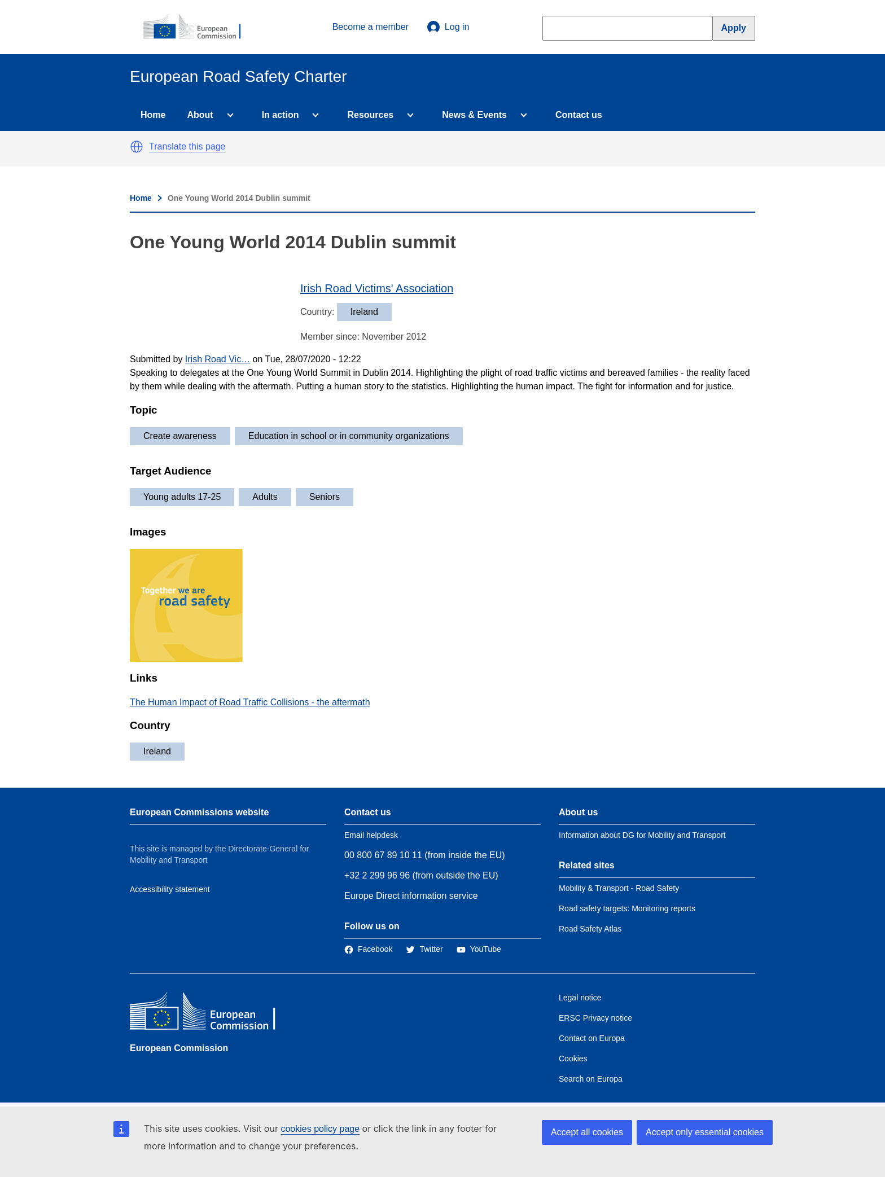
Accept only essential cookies (705, 1132)
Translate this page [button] (187, 146)
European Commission (179, 1048)
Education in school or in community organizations (348, 436)
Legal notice (580, 997)
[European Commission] (198, 27)
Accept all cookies (587, 1132)
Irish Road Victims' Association (376, 288)
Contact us (578, 115)
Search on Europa (591, 1078)
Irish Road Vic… (217, 359)
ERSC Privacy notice (595, 1017)
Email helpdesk (371, 835)
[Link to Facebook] (368, 949)
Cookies (573, 1058)
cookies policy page (320, 1129)
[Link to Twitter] (424, 949)
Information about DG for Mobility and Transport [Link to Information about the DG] (642, 835)
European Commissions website (199, 812)
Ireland (157, 751)
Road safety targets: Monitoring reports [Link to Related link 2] (627, 908)
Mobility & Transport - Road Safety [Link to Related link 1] (619, 888)
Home (153, 115)
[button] (136, 146)
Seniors (324, 497)
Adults (264, 497)
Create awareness (180, 436)
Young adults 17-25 (182, 497)
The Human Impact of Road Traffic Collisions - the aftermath (250, 702)
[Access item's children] (228, 115)
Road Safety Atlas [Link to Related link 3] (590, 928)
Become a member (370, 27)
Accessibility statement (170, 889)
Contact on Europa (592, 1038)
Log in (448, 27)
